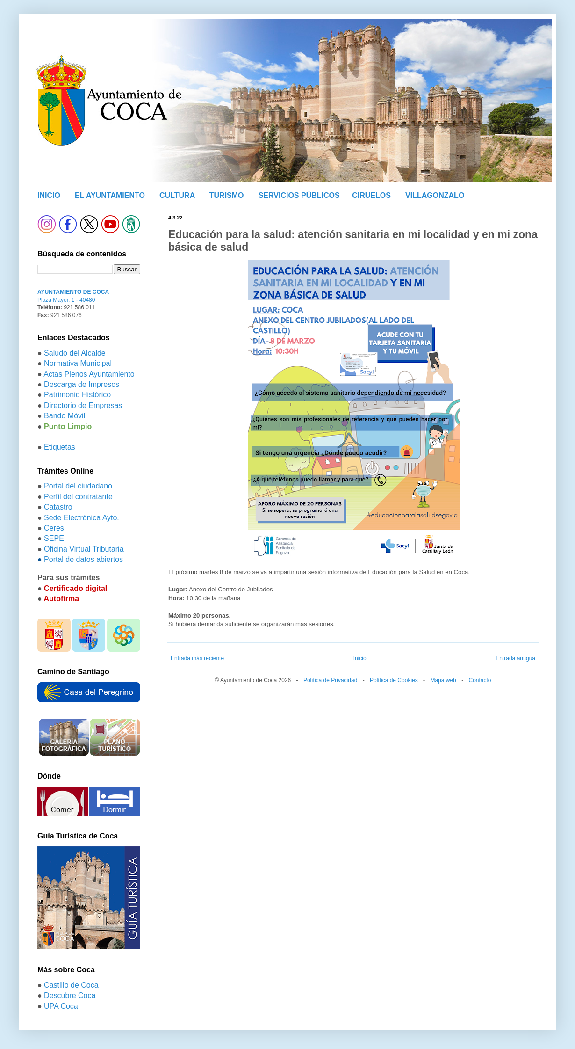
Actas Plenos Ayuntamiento (89, 374)
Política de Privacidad (330, 680)
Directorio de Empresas (83, 405)
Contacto (479, 680)
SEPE (54, 538)
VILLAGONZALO (434, 195)
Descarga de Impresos (81, 384)
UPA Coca (61, 1006)
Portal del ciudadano (78, 486)
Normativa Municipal (78, 363)
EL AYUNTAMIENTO (110, 195)
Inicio (360, 658)
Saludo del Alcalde (75, 353)
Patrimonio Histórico (77, 395)
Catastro (58, 507)
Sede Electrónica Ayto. (81, 518)
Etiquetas (59, 447)
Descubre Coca (69, 995)
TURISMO (226, 195)
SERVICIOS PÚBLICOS (299, 195)
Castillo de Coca (71, 985)
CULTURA (177, 195)
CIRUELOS (371, 195)
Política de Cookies (394, 680)
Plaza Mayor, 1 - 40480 (66, 300)
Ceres (54, 528)
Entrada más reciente (197, 658)
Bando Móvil (64, 416)
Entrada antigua (515, 658)
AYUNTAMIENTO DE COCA (73, 292)
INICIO (48, 195)
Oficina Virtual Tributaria (83, 549)
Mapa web (443, 680)
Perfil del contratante (78, 497)
